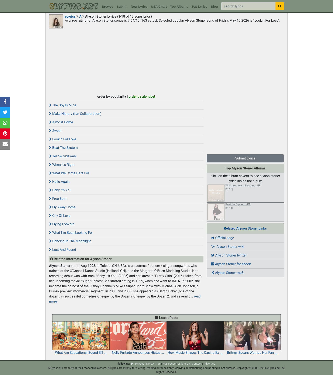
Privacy (139, 363)
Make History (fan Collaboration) (75, 114)
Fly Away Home (62, 207)
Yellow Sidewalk (62, 156)
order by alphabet (142, 96)
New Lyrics (139, 6)
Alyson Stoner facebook (231, 264)
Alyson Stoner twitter (229, 255)
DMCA (150, 363)
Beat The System (63, 148)
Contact (196, 363)
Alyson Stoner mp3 (227, 273)
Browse (107, 6)
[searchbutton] (279, 6)
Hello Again (59, 182)
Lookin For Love (62, 139)
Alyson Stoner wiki (227, 247)
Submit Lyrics (245, 158)
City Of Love (59, 216)
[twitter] (132, 363)
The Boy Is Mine (62, 105)
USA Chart (159, 6)
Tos (158, 363)
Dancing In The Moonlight (70, 241)
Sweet (55, 131)
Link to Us (184, 363)
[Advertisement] (166, 61)
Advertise (209, 363)
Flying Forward (61, 224)
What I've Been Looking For (71, 233)
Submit (122, 6)
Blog (214, 6)
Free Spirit (58, 199)
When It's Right (62, 165)
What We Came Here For (69, 173)
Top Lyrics (199, 6)
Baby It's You (60, 190)
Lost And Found (62, 250)
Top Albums (179, 6)
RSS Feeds (169, 363)
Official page (222, 238)
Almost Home (61, 122)
